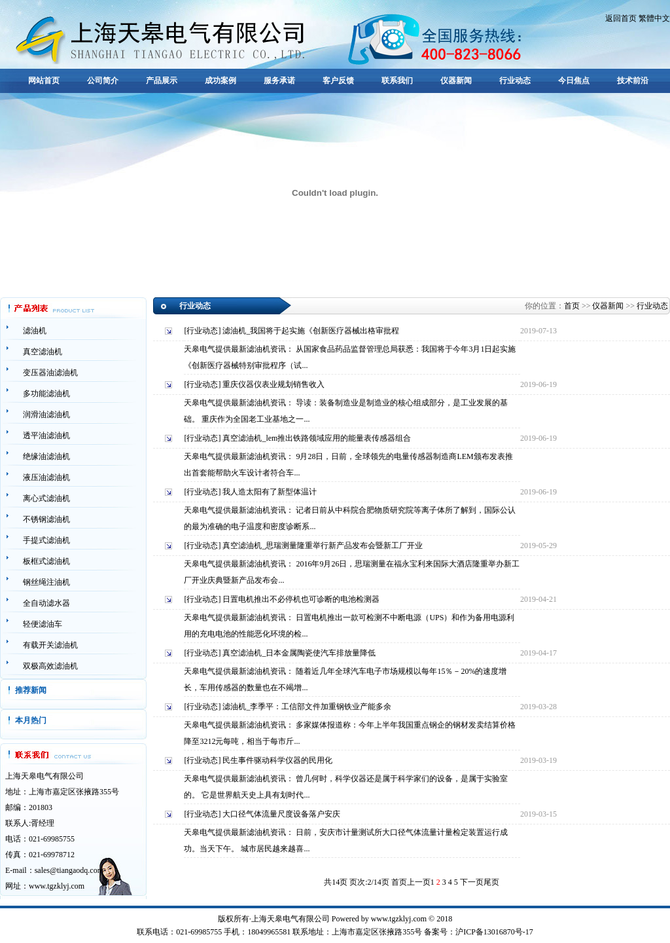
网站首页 (44, 80)
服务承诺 (279, 80)
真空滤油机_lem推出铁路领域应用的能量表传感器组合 (316, 438)
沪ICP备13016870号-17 (494, 931)
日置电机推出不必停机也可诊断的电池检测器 (300, 599)
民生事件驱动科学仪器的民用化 (277, 760)
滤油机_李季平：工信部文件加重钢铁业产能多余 (306, 706)
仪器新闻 (456, 80)
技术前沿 (632, 80)
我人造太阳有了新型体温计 (269, 491)
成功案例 (220, 80)
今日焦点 (574, 80)
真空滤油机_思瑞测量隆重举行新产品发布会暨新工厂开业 (322, 545)
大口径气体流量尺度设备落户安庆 (281, 814)
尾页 (491, 882)
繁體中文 (654, 18)
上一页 (419, 882)
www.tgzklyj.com (56, 886)
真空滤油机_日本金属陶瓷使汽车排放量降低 (299, 652)
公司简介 (102, 80)
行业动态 (515, 80)
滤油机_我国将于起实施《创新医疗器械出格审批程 (310, 330)
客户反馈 (338, 80)
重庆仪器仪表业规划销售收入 (273, 384)
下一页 (472, 882)
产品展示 (161, 80)
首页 (572, 305)
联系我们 (397, 80)
